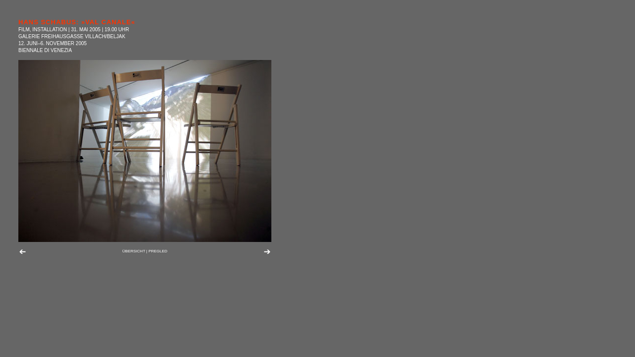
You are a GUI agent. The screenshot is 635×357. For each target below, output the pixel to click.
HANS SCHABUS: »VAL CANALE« (76, 22)
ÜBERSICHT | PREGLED (145, 251)
